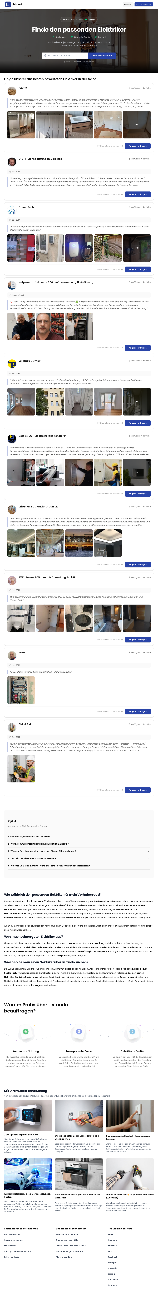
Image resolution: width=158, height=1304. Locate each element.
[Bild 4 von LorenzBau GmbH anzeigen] (108, 401)
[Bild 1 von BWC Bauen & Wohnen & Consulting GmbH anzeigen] (21, 618)
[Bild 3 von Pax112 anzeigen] (79, 124)
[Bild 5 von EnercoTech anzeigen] (137, 248)
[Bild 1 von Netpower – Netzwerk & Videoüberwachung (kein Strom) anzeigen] (21, 326)
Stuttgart (112, 1262)
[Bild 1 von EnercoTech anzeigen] (21, 248)
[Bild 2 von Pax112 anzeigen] (50, 124)
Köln (110, 1251)
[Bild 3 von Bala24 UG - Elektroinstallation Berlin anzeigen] (79, 472)
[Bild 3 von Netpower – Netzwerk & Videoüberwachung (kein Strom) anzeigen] (79, 326)
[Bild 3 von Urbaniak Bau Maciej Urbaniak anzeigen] (79, 543)
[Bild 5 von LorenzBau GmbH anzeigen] (137, 401)
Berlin (110, 1234)
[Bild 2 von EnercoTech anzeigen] (50, 248)
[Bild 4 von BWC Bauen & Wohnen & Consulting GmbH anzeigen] (108, 618)
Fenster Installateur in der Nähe (71, 1245)
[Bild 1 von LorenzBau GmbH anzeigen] (21, 401)
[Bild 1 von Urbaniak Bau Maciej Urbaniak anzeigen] (21, 543)
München (112, 1245)
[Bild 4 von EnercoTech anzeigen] (108, 248)
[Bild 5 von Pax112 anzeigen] (137, 124)
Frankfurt (112, 1257)
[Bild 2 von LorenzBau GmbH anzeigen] (50, 401)
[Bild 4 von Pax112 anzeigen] (108, 124)
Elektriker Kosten (12, 1234)
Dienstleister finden (102, 55)
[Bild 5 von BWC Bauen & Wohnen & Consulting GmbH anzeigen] (137, 618)
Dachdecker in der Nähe (67, 1240)
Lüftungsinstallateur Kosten (17, 1251)
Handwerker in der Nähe (67, 1234)
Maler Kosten (10, 1245)
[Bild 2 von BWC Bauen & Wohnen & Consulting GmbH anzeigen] (50, 618)
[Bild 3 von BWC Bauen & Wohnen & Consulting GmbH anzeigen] (79, 618)
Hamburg (112, 1240)
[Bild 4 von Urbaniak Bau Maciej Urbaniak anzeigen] (108, 543)
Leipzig (111, 1274)
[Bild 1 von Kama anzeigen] (21, 690)
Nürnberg (112, 1285)
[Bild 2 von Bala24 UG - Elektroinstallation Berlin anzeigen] (50, 472)
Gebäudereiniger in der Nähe (69, 1251)
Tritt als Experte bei (143, 4)
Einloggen (128, 4)
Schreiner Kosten (12, 1257)
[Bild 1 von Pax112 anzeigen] (21, 124)
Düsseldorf (113, 1268)
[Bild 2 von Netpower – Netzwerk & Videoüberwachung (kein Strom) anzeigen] (50, 326)
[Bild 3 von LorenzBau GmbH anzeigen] (79, 401)
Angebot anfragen (138, 146)
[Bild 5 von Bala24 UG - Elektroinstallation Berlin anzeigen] (137, 472)
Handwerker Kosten (13, 1240)
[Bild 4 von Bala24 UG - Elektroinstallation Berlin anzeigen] (108, 472)
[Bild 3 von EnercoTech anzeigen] (79, 248)
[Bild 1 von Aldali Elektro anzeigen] (21, 768)
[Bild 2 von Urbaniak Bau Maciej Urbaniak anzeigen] (50, 543)
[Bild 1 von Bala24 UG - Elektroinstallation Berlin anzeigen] (21, 472)
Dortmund (113, 1279)
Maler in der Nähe (64, 1257)
